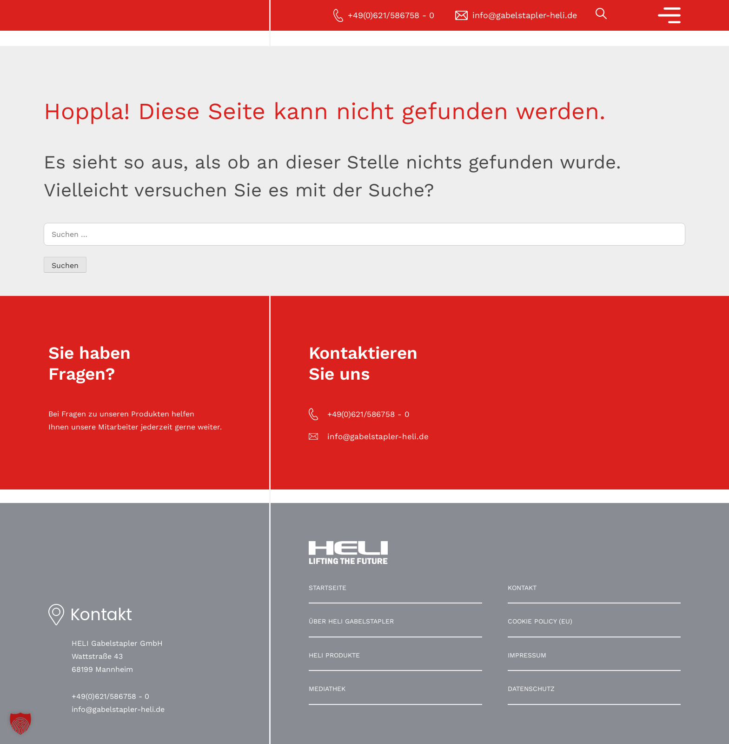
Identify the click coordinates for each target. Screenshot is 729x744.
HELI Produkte (334, 655)
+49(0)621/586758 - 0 (110, 696)
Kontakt (522, 587)
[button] (20, 723)
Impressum (527, 655)
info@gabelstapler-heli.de (118, 709)
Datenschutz (531, 688)
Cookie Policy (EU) (540, 621)
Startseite (327, 587)
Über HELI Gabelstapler (351, 621)
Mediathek (327, 688)
